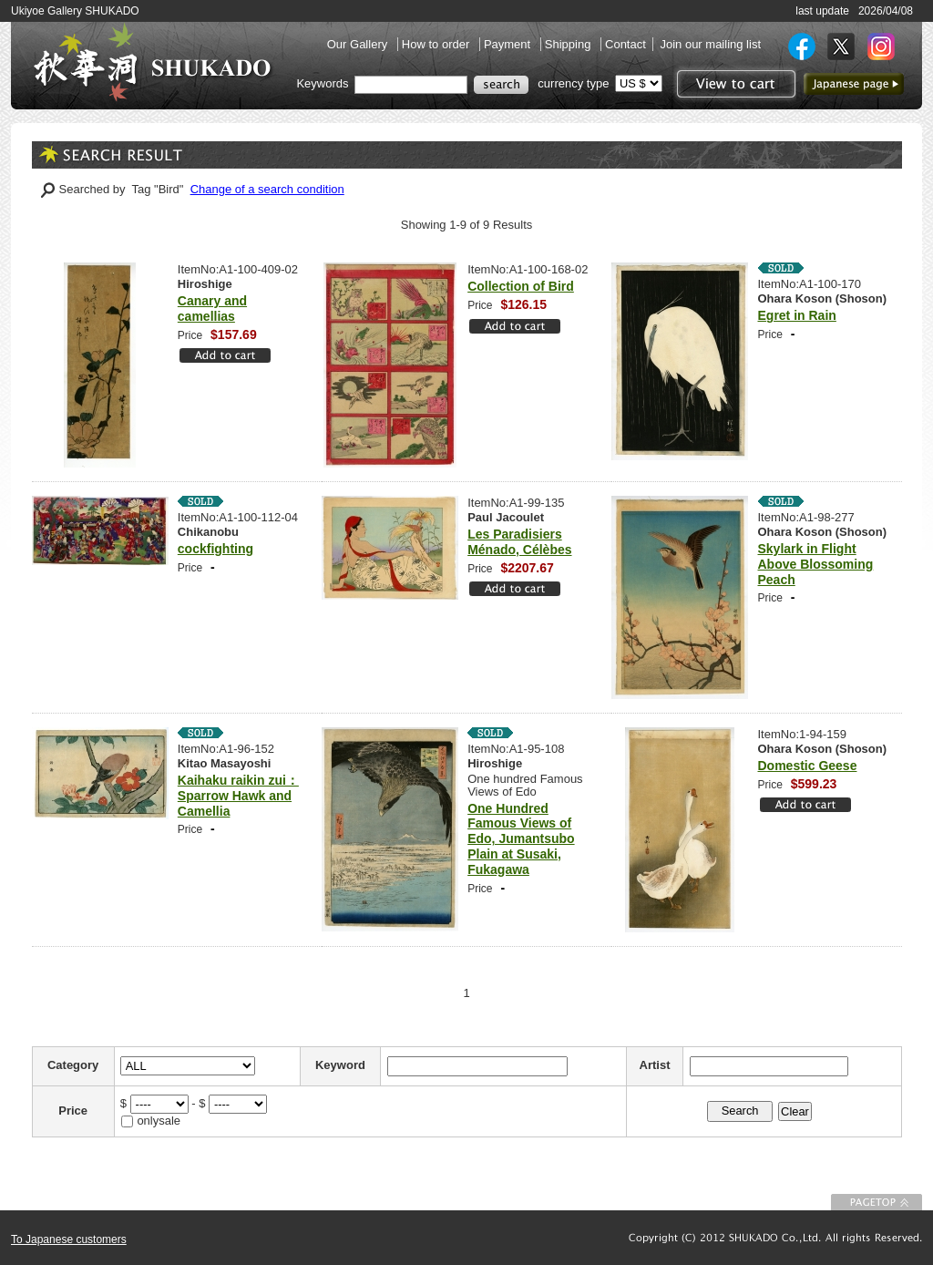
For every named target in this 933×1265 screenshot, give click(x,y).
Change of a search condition (267, 189)
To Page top (876, 1202)
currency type (573, 83)
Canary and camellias (212, 308)
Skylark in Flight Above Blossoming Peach (816, 564)
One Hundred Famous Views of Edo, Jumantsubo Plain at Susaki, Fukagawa (520, 839)
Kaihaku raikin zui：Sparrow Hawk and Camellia (238, 795)
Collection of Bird (520, 286)
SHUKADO (152, 62)
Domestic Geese (807, 765)
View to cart (734, 84)
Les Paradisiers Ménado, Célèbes (519, 542)
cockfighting (215, 548)
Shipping (569, 44)
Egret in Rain (797, 315)
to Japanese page (854, 84)
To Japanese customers (69, 1239)
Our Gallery (359, 44)
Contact (625, 44)
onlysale (158, 1120)
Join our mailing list (710, 44)
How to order (437, 44)
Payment (509, 44)
